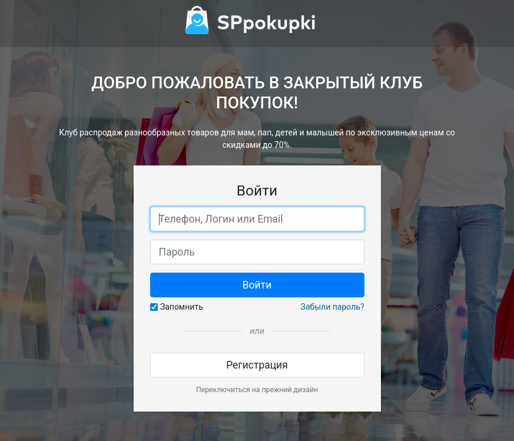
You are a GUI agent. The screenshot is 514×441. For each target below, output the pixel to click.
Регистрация (257, 365)
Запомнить (181, 306)
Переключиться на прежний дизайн (257, 390)
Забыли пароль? (332, 306)
